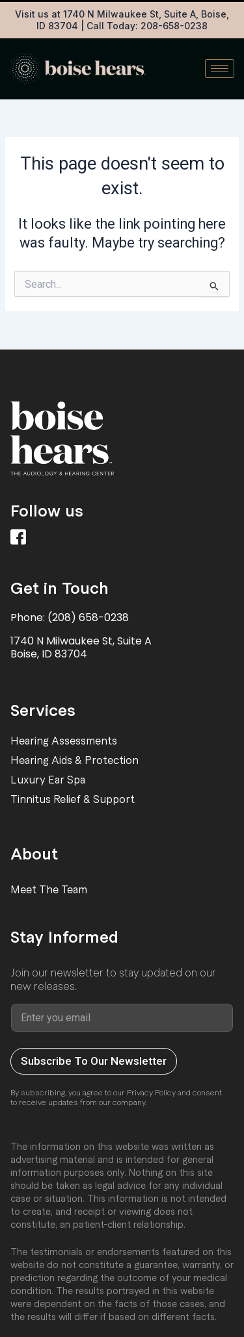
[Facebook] (20, 539)
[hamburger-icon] (219, 68)
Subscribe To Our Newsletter (94, 1060)
